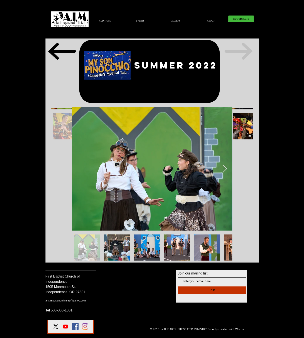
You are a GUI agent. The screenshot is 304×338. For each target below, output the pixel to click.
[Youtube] (65, 326)
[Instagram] (85, 326)
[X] (55, 326)
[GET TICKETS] (241, 18)
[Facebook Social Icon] (75, 326)
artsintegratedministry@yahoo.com (65, 300)
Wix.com (240, 329)
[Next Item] (224, 169)
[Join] (212, 290)
